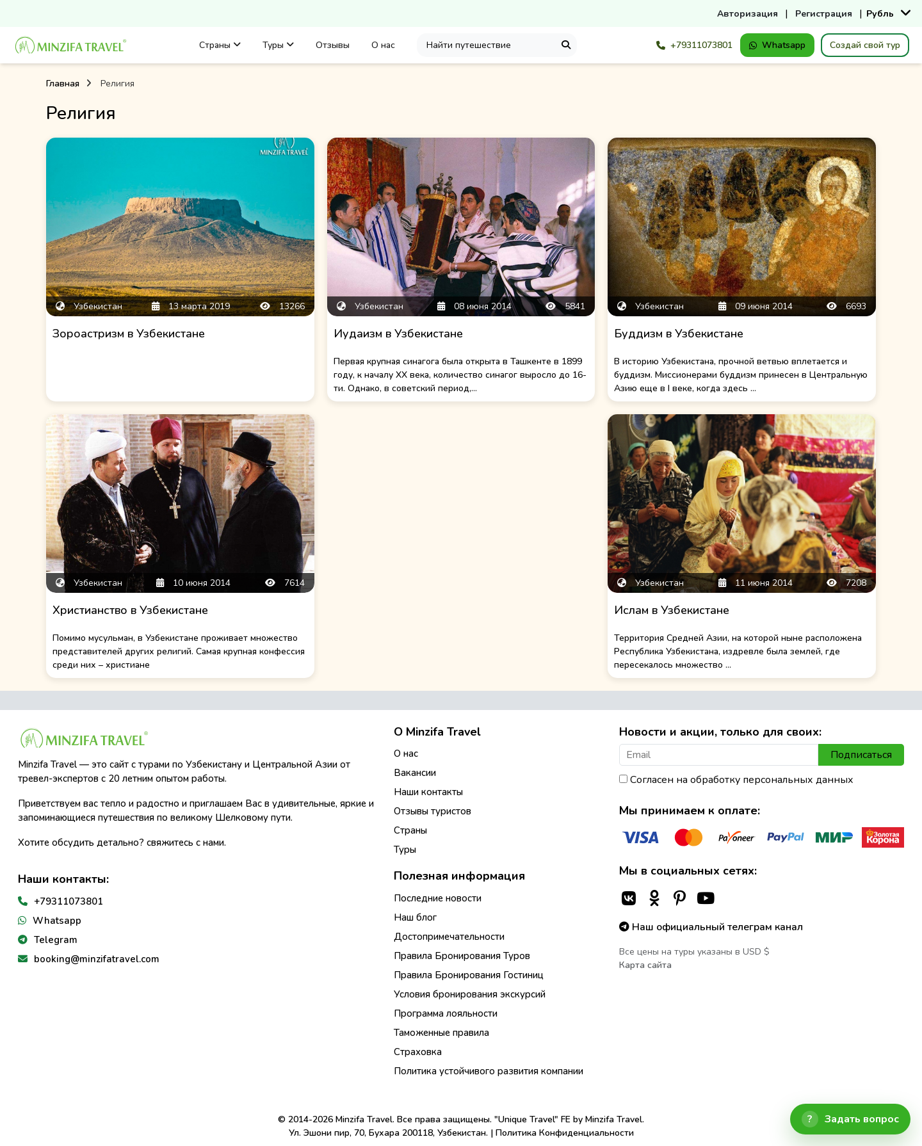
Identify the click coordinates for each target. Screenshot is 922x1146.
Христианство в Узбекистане (130, 610)
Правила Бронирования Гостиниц (469, 975)
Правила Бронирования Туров (462, 955)
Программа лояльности (445, 1013)
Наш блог (415, 917)
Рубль (880, 14)
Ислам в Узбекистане (671, 610)
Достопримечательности (449, 936)
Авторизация (747, 14)
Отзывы (333, 45)
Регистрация (823, 14)
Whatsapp (777, 45)
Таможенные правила (441, 1032)
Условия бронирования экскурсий (470, 994)
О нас (383, 45)
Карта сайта (645, 965)
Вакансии (415, 772)
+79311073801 (694, 45)
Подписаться (861, 755)
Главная (62, 83)
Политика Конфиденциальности (565, 1133)
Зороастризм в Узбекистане (129, 333)
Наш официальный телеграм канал (711, 927)
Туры (278, 45)
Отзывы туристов (432, 811)
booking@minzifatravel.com (96, 959)
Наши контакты (428, 792)
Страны (220, 45)
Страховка (418, 1051)
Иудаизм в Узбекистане (398, 333)
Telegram (55, 939)
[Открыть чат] (850, 1119)
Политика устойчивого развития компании (488, 1071)
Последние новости (437, 898)
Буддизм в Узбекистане (678, 333)
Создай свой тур (865, 45)
